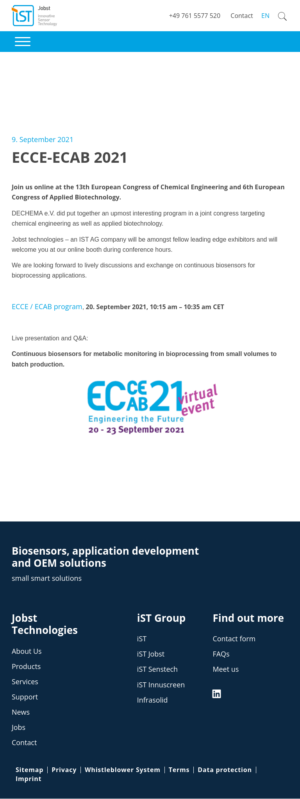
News (21, 712)
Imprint (28, 778)
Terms (179, 770)
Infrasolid (152, 700)
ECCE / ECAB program (47, 306)
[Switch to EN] (264, 15)
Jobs (18, 727)
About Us (27, 651)
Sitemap (29, 770)
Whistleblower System (123, 770)
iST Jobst (151, 654)
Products (26, 666)
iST (141, 638)
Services (25, 681)
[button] (23, 42)
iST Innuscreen (161, 684)
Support (25, 696)
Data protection (225, 770)
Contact (24, 742)
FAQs (220, 654)
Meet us (225, 669)
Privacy (64, 770)
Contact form (233, 638)
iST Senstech (157, 669)
